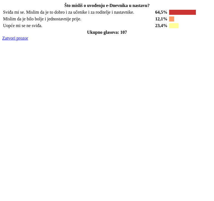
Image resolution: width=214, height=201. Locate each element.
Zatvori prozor (15, 38)
